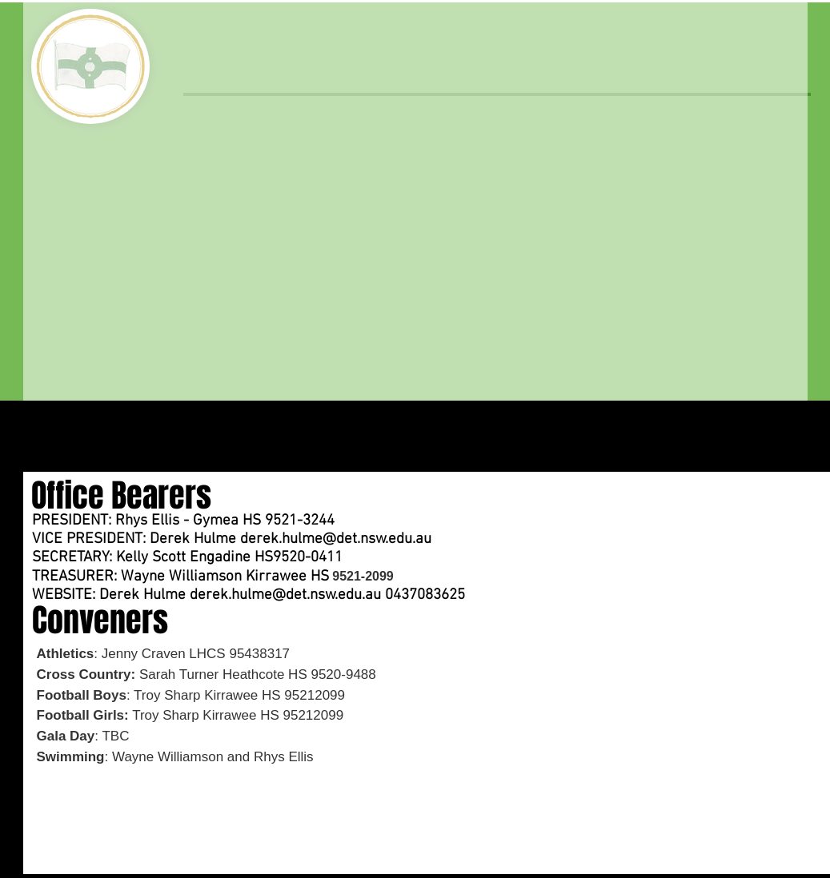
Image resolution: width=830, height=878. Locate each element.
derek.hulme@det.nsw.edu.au (335, 539)
